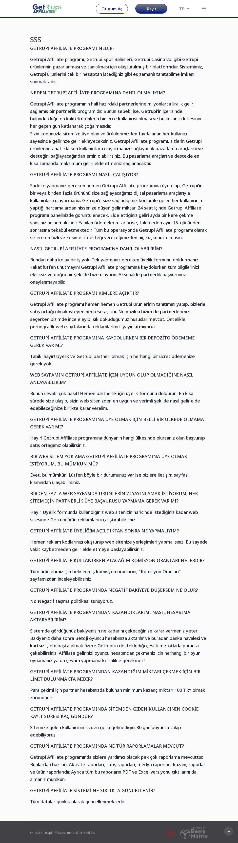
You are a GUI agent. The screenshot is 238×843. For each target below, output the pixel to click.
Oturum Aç (111, 9)
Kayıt (151, 9)
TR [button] (184, 8)
